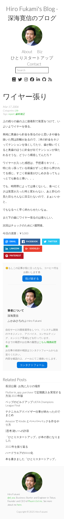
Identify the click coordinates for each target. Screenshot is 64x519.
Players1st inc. (35, 501)
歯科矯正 (20, 114)
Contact (34, 63)
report (11, 114)
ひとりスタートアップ (32, 57)
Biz (39, 51)
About (27, 51)
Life (16, 110)
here (19, 504)
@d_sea (11, 497)
